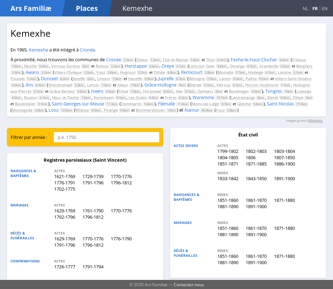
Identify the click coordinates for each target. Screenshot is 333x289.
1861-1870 (256, 200)
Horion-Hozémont (261, 84)
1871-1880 (284, 200)
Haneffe (135, 78)
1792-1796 (64, 217)
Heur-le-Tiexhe (65, 97)
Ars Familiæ (30, 8)
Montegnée (22, 110)
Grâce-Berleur (62, 91)
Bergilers (304, 66)
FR (315, 8)
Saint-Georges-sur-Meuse (78, 103)
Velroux (223, 84)
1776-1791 (64, 182)
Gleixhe (244, 103)
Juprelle (166, 78)
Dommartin (131, 103)
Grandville (268, 66)
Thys (210, 59)
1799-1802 (227, 151)
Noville (30, 66)
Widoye (82, 110)
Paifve (251, 78)
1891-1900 (284, 178)
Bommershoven (150, 110)
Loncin (93, 84)
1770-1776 (121, 176)
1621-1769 (64, 176)
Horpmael (152, 91)
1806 (250, 157)
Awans (32, 72)
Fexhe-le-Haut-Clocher (254, 59)
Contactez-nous (189, 284)
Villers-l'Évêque (68, 72)
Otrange (237, 66)
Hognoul (128, 72)
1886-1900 (284, 164)
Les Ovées (138, 97)
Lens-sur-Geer (202, 66)
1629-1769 (64, 210)
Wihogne (197, 78)
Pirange (111, 110)
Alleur (122, 84)
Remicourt (192, 72)
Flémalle (166, 103)
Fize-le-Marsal (175, 59)
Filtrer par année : (29, 137)
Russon (30, 97)
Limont (103, 78)
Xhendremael (60, 84)
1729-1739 (92, 176)
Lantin (225, 78)
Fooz (100, 72)
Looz (54, 110)
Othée (159, 72)
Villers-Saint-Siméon (293, 78)
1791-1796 (92, 182)
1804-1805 (227, 157)
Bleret (272, 97)
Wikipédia (315, 120)
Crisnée (87, 50)
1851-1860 (227, 200)
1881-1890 (227, 206)
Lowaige (303, 91)
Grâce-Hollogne (160, 85)
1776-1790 (121, 238)
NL (306, 8)
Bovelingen (239, 91)
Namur (191, 110)
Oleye (298, 97)
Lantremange (243, 97)
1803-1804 (284, 151)
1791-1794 (92, 266)
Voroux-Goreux (65, 66)
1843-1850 (256, 178)
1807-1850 (284, 157)
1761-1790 (92, 210)
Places (87, 8)
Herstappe (136, 66)
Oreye (167, 66)
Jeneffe (79, 78)
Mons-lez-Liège (205, 103)
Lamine (284, 72)
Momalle (225, 72)
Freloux (299, 59)
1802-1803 (256, 151)
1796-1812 (121, 182)
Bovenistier (25, 103)
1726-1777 (64, 266)
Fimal (123, 91)
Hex (179, 91)
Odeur (142, 59)
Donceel (49, 78)
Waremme (203, 97)
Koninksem (104, 97)
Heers (97, 91)
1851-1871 (227, 164)
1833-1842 (227, 178)
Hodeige (255, 72)
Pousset (17, 78)
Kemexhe (38, 50)
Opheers (205, 91)
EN (325, 8)
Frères (170, 97)
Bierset (195, 84)
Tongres (273, 91)
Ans (29, 85)
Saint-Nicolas (280, 103)
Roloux (102, 66)
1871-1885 (256, 164)
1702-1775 (64, 189)
